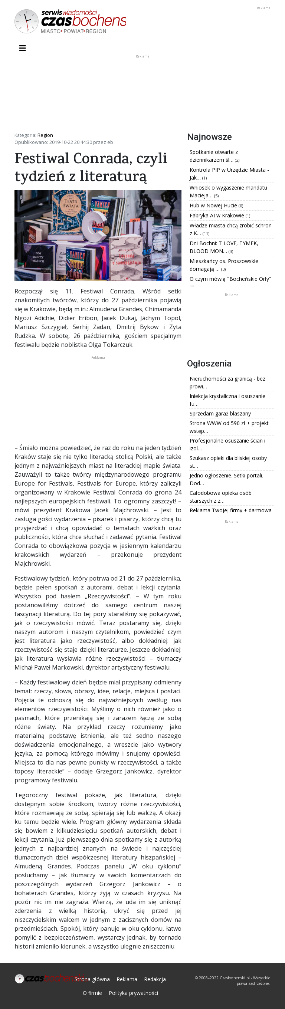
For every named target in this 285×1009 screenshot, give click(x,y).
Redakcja (155, 979)
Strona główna (92, 979)
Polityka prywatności (133, 992)
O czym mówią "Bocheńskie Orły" (230, 278)
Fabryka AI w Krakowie (218, 215)
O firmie (92, 992)
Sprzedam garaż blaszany (220, 413)
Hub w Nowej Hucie (214, 205)
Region (45, 135)
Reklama (127, 979)
